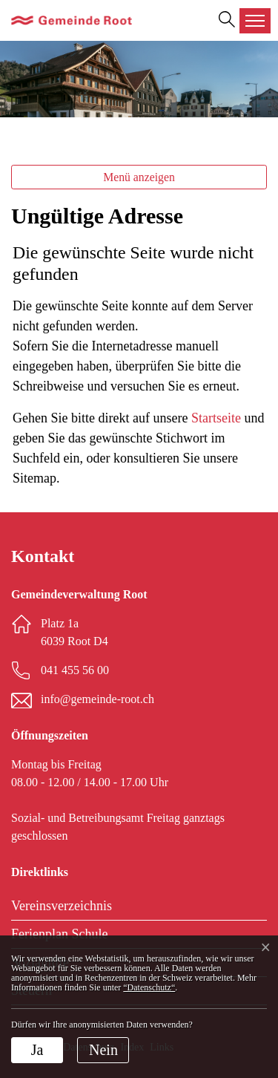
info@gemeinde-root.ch (97, 699)
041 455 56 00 (75, 670)
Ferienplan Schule (59, 934)
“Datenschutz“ (149, 987)
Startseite (216, 418)
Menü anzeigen (139, 177)
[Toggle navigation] (255, 21)
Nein (103, 1050)
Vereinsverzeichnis (61, 905)
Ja (37, 1050)
